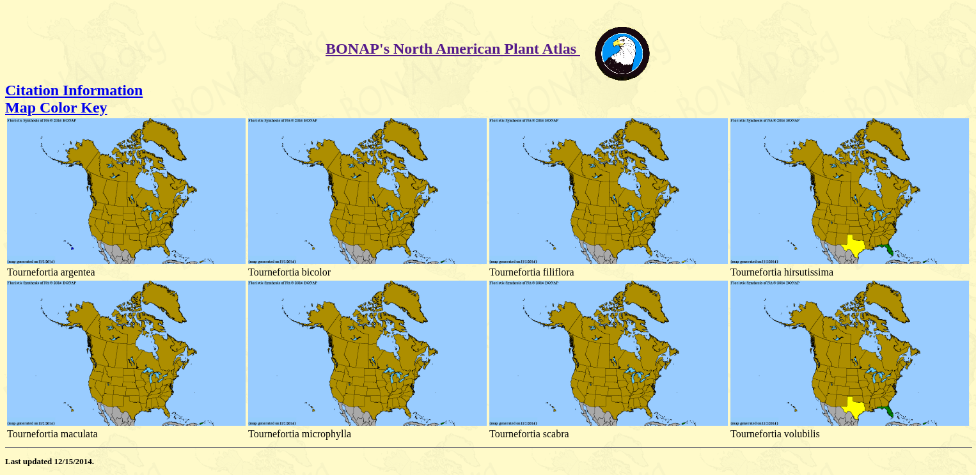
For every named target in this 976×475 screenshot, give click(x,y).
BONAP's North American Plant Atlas (453, 48)
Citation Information (74, 90)
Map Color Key (56, 107)
